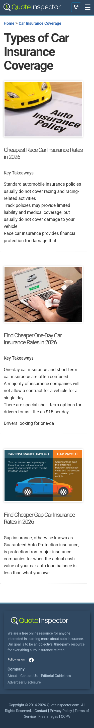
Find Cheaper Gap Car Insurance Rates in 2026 (39, 518)
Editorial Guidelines (56, 676)
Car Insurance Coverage (40, 23)
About (12, 676)
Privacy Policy (61, 711)
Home (9, 23)
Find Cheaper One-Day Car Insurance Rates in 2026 (33, 339)
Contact (41, 711)
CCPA (65, 717)
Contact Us (29, 676)
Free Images (48, 717)
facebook (31, 660)
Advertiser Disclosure (24, 682)
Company (16, 669)
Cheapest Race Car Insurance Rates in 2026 (43, 153)
